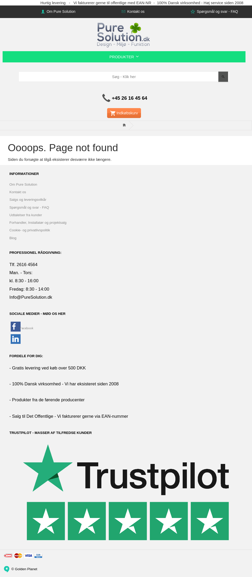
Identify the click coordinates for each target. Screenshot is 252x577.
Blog (12, 238)
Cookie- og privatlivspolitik (29, 230)
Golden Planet (26, 569)
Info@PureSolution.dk (30, 297)
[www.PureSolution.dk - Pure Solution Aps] (124, 34)
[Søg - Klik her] (223, 76)
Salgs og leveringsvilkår (27, 200)
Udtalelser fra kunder (25, 215)
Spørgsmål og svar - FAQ (217, 11)
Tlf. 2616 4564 (23, 264)
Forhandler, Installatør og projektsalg (37, 223)
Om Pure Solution (60, 11)
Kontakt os (135, 11)
